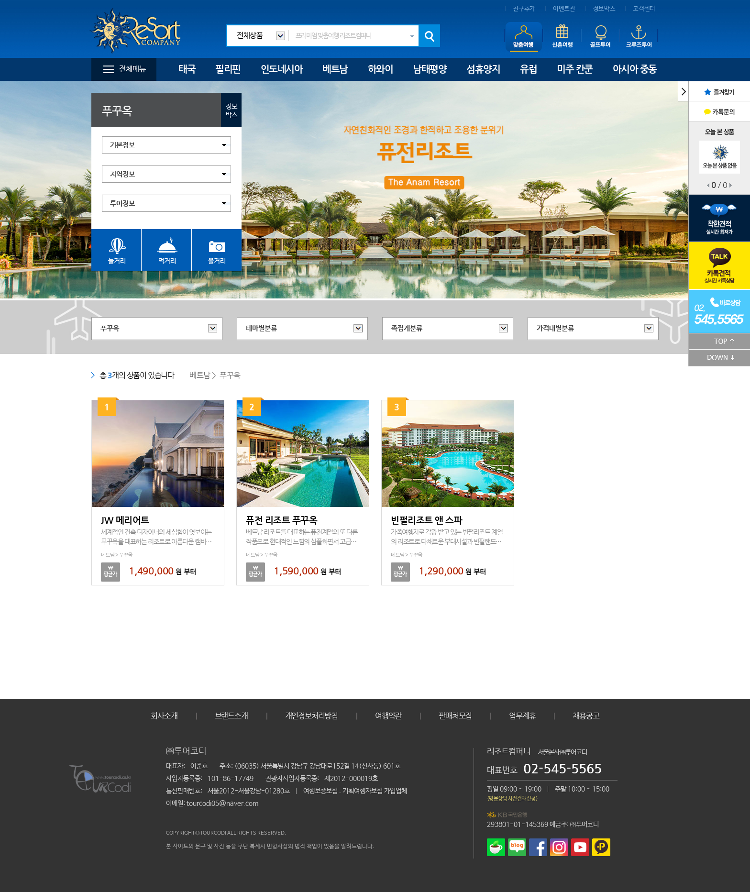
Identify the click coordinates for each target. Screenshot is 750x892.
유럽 (528, 69)
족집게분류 (406, 328)
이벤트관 (564, 8)
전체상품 (250, 35)
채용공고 (586, 715)
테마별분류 (261, 328)
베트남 (335, 69)
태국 (186, 69)
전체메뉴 (132, 69)
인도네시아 (282, 69)
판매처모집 (455, 715)
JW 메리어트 (125, 520)
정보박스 (604, 8)
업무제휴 (522, 715)
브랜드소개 (231, 715)
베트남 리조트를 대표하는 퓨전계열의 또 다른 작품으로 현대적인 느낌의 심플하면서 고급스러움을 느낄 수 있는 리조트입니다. (301, 541)
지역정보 (122, 174)
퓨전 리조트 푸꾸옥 (281, 520)
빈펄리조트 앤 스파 (426, 520)
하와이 (380, 69)
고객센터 (644, 8)
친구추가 (524, 8)
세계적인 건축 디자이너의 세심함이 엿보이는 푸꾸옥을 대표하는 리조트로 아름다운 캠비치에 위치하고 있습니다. (156, 541)
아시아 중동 (635, 69)
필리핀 (228, 69)
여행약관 (388, 715)
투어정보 (122, 203)
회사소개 (164, 715)
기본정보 (122, 145)
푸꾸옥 (109, 328)
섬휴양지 (483, 69)
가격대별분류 (555, 328)
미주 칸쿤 (575, 69)
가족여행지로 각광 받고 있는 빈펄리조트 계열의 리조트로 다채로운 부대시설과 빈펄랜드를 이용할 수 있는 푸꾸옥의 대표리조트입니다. (446, 541)
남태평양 (429, 69)
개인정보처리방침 (311, 715)
